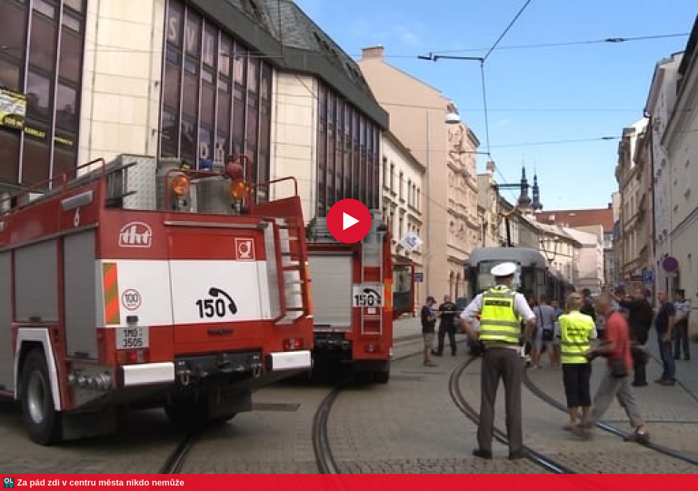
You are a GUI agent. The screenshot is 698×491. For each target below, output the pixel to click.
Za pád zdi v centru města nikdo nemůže (100, 482)
